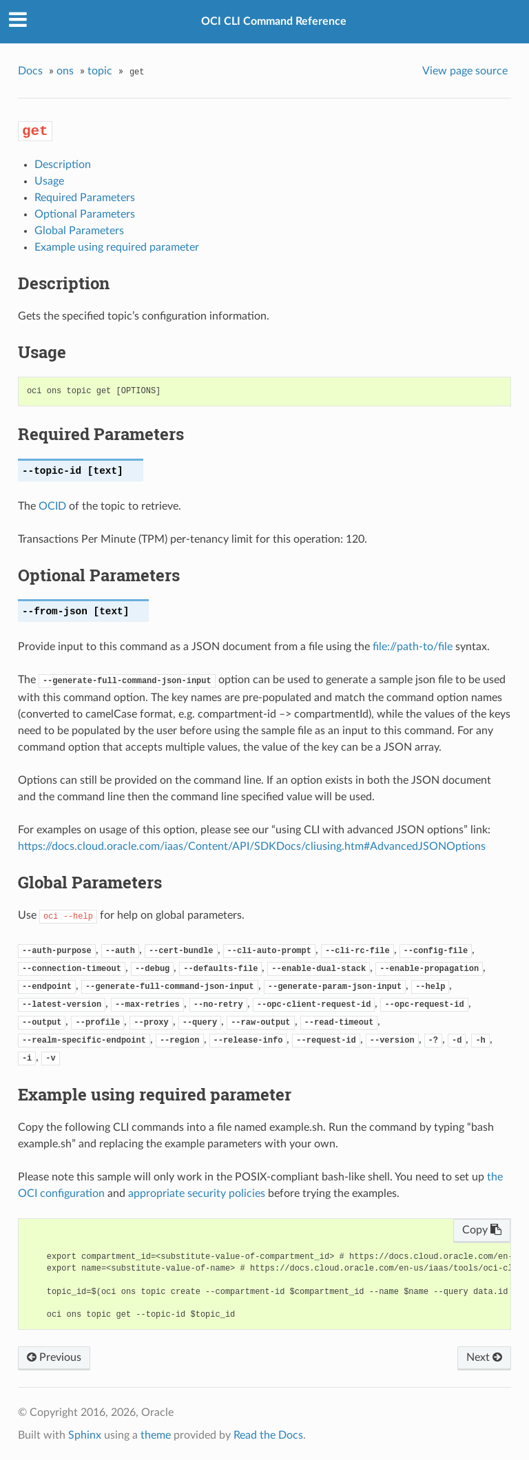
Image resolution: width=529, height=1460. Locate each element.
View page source (465, 70)
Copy (481, 1229)
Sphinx (84, 1435)
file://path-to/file (413, 646)
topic (99, 70)
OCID (52, 506)
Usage (49, 181)
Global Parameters (79, 230)
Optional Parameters (84, 214)
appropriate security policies (196, 1193)
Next (484, 1357)
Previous (54, 1357)
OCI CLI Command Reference (273, 21)
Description (62, 164)
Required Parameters (84, 197)
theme (156, 1435)
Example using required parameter (116, 247)
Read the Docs (268, 1435)
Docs (30, 70)
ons (65, 70)
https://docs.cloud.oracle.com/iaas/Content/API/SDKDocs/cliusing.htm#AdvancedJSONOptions (252, 846)
